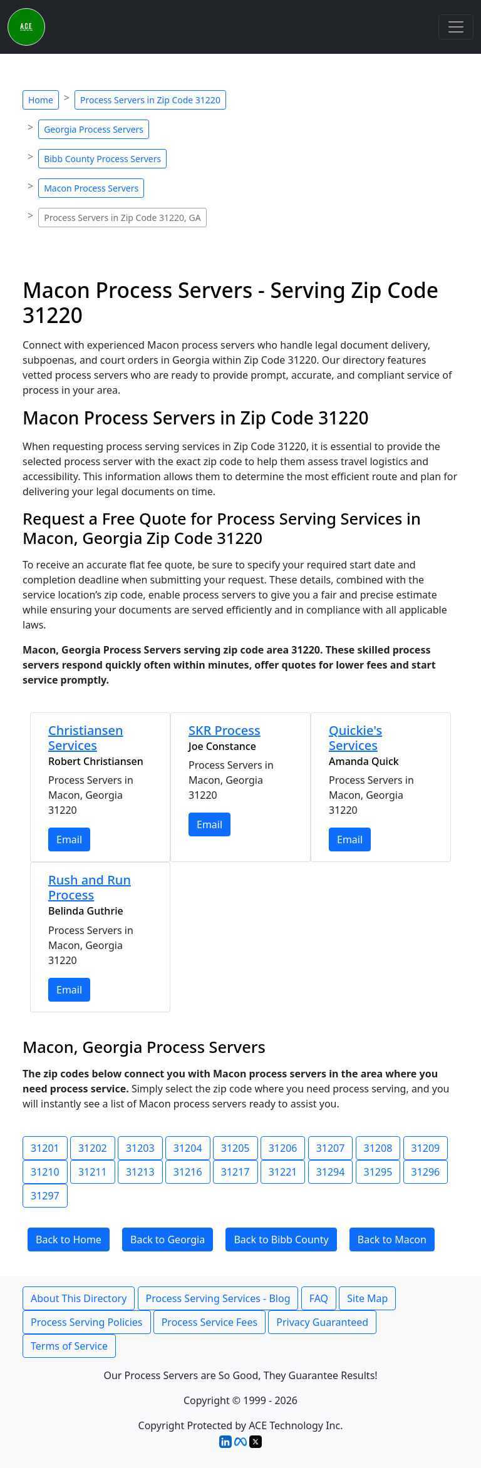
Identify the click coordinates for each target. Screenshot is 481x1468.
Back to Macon (392, 1239)
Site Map (367, 1298)
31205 (235, 1148)
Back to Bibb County (281, 1239)
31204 (187, 1148)
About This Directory (79, 1298)
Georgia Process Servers (93, 129)
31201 (45, 1148)
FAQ (318, 1298)
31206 (283, 1148)
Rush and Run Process (89, 887)
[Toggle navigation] (455, 26)
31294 (330, 1172)
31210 (45, 1172)
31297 (45, 1196)
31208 (378, 1148)
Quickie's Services (355, 738)
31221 (283, 1172)
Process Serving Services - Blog (218, 1298)
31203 (140, 1148)
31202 (92, 1148)
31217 (235, 1172)
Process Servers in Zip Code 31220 (150, 100)
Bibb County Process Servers (102, 159)
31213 (140, 1172)
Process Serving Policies (87, 1322)
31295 (378, 1172)
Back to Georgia (167, 1239)
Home (40, 100)
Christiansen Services (85, 738)
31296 (425, 1172)
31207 (330, 1148)
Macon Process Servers (91, 188)
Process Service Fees (209, 1322)
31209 (425, 1148)
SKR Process (225, 730)
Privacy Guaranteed (322, 1322)
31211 (92, 1172)
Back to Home (68, 1239)
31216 (187, 1172)
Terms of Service (69, 1346)
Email (69, 839)
